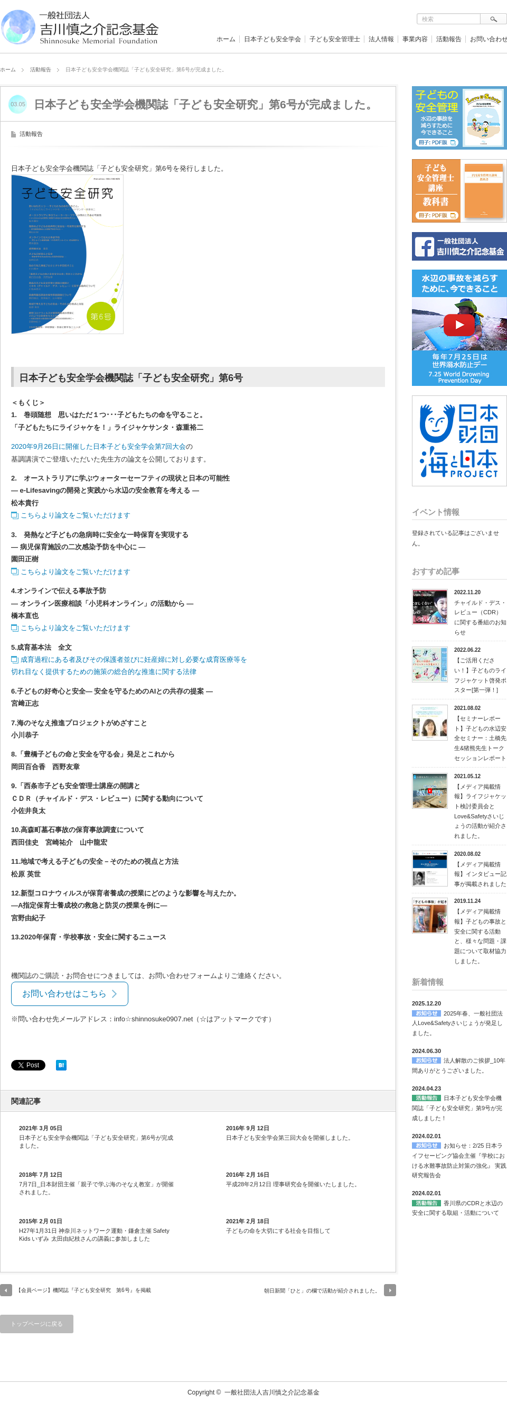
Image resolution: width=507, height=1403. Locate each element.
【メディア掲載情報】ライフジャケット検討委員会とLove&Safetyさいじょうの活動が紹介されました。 (480, 811)
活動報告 (449, 39)
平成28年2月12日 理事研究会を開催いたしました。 (293, 1184)
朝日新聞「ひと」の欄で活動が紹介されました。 (322, 1291)
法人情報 (381, 39)
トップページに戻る (37, 1324)
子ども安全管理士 (334, 39)
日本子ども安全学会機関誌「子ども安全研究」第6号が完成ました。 (96, 1141)
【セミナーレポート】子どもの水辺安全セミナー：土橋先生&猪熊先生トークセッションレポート (480, 738)
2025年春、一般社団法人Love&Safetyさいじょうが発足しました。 (457, 1023)
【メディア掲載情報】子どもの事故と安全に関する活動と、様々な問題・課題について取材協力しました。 (480, 936)
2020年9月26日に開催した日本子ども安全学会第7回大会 (98, 446)
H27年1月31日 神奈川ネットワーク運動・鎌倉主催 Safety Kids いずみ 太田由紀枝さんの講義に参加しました (94, 1234)
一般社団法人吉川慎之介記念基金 (272, 1392)
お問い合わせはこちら (64, 993)
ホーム (226, 39)
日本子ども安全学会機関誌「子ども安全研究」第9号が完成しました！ (457, 1108)
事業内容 (415, 39)
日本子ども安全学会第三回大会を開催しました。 (290, 1137)
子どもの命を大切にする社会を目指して (278, 1230)
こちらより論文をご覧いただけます (75, 515)
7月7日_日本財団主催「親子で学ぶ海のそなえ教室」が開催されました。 (96, 1188)
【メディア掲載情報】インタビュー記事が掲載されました (480, 874)
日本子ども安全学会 (272, 39)
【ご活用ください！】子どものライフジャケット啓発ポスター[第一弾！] (480, 675)
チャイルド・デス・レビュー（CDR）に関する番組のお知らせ (480, 617)
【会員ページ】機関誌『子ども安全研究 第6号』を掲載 (83, 1290)
